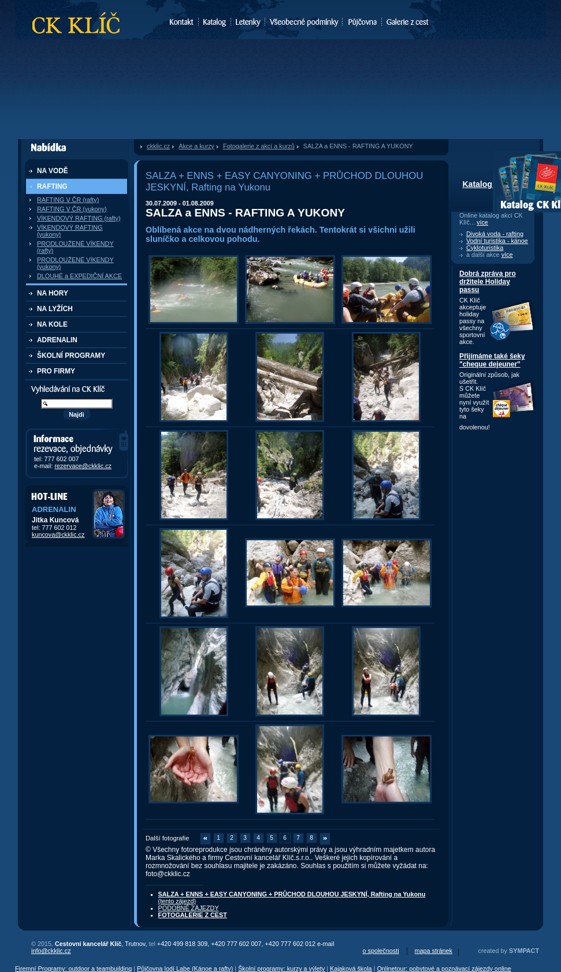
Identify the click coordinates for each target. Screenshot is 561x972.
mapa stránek (433, 950)
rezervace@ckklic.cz (83, 465)
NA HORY (52, 293)
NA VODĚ (52, 171)
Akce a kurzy (196, 146)
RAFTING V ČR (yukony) (72, 208)
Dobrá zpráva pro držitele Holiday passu (487, 282)
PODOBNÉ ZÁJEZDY (188, 907)
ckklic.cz (158, 146)
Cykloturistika (484, 247)
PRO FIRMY (56, 371)
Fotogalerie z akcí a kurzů (259, 146)
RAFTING (52, 186)
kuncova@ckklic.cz (58, 534)
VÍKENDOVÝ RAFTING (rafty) (79, 218)
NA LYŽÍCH (55, 309)
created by (508, 950)
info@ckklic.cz (51, 950)
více (482, 222)
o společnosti (381, 950)
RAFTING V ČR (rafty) (68, 199)
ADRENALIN (57, 340)
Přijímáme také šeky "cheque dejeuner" (492, 360)
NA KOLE (52, 324)
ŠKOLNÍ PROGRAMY (71, 356)
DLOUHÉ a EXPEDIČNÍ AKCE (79, 275)
